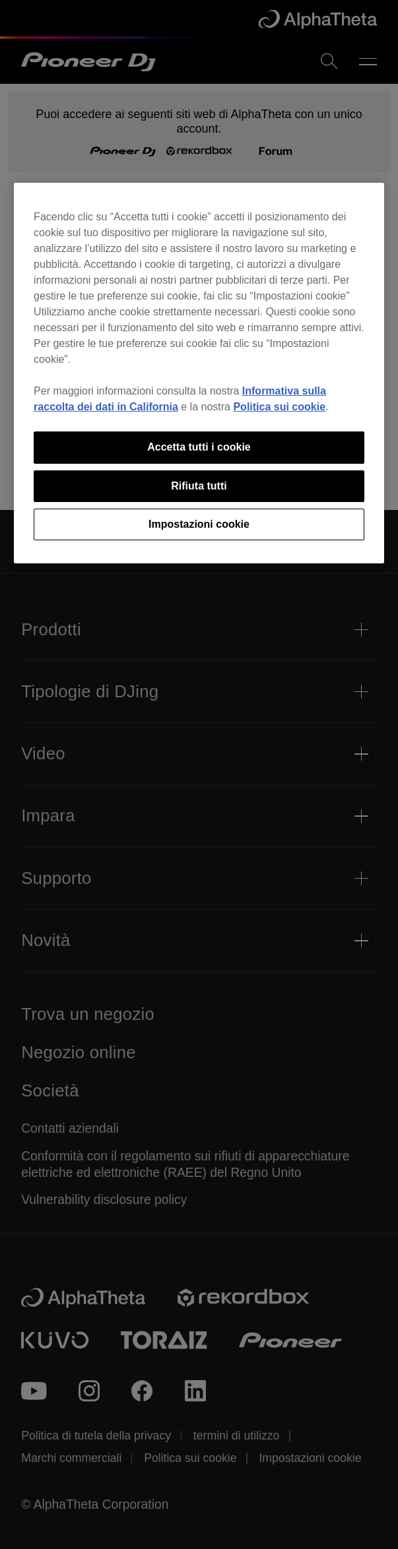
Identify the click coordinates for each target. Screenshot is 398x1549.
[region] (199, 373)
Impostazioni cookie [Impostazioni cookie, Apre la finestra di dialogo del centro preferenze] (199, 524)
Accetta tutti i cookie (198, 447)
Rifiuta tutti (198, 485)
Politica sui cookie (279, 406)
